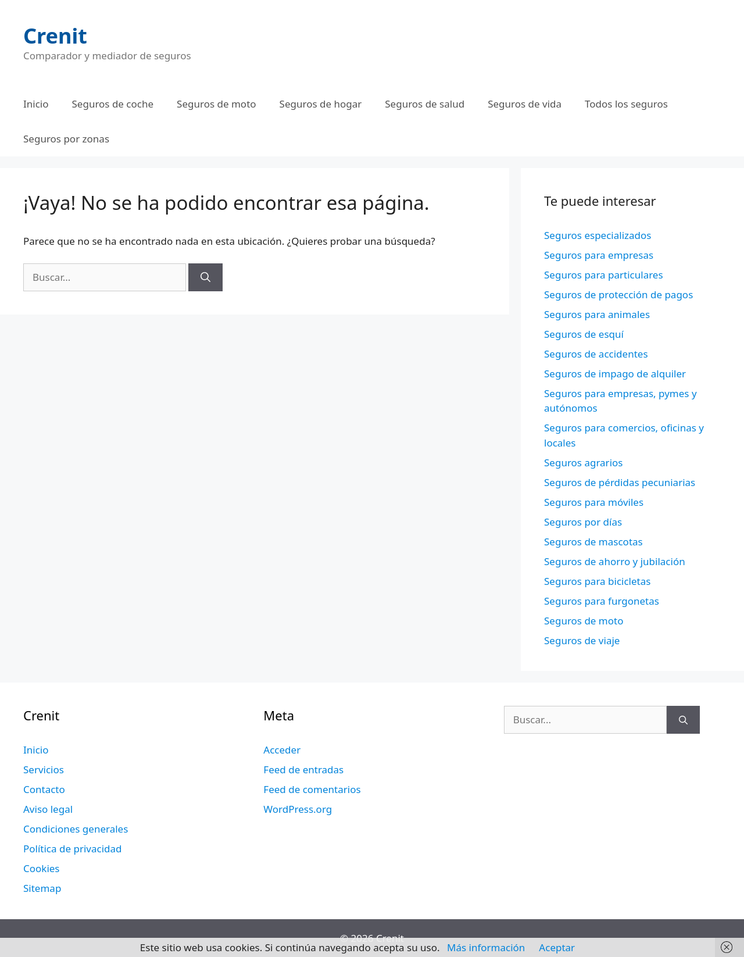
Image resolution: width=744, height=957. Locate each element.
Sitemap (42, 888)
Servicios (43, 769)
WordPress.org (297, 809)
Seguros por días (583, 522)
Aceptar (557, 947)
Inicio (36, 103)
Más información (486, 947)
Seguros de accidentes (596, 353)
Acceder (282, 749)
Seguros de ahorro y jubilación (614, 561)
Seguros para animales (597, 314)
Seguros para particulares (603, 274)
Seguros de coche (113, 103)
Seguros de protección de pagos (618, 294)
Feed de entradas (303, 769)
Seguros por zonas (66, 138)
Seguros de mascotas (593, 541)
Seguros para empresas (598, 255)
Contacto (44, 789)
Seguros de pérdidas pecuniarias (619, 482)
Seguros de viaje (582, 640)
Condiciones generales (75, 828)
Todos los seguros (626, 103)
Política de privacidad (72, 848)
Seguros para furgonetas (601, 601)
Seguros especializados (597, 235)
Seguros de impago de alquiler (615, 373)
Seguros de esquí (584, 334)
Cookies (41, 868)
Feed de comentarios (311, 789)
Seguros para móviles (593, 502)
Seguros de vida (524, 103)
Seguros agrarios (583, 462)
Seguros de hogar (321, 103)
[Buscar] (205, 277)
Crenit (55, 36)
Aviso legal (48, 809)
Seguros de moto (216, 103)
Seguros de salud (424, 103)
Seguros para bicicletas (597, 581)
